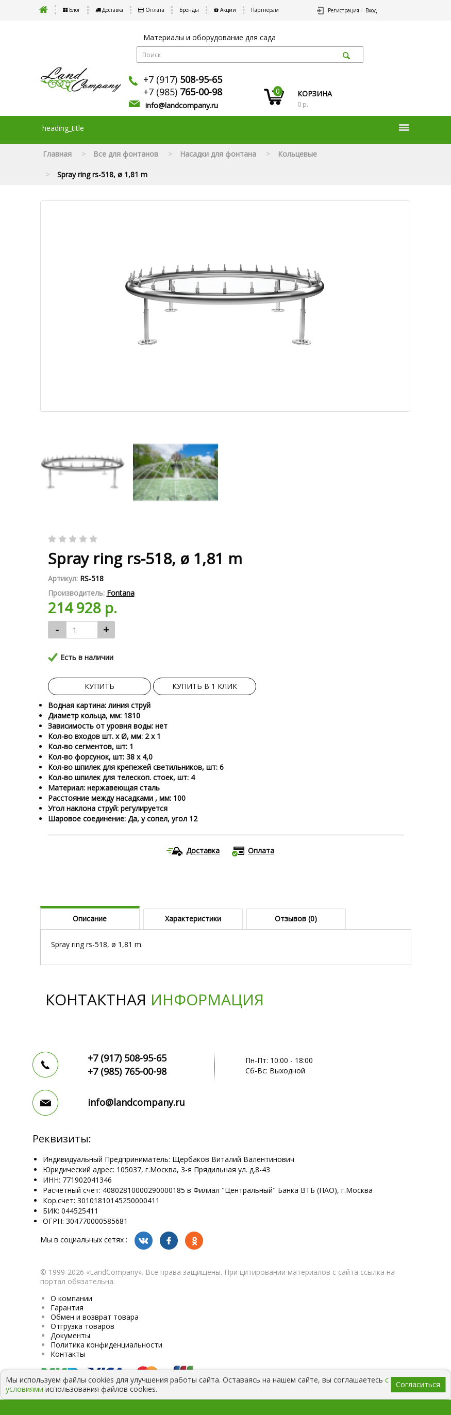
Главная (57, 154)
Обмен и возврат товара (95, 1317)
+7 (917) (182, 79)
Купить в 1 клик (204, 686)
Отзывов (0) (296, 918)
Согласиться (418, 1384)
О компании (71, 1298)
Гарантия (67, 1307)
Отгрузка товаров (82, 1326)
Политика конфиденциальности (106, 1345)
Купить (99, 686)
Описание (90, 918)
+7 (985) (182, 92)
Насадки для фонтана (218, 154)
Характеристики (193, 918)
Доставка (109, 9)
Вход (371, 10)
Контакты (68, 1354)
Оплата (151, 9)
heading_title (225, 128)
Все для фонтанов (125, 154)
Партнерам (265, 9)
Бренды (189, 9)
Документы (70, 1335)
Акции (225, 9)
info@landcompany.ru (181, 105)
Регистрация (343, 10)
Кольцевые (297, 154)
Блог (71, 9)
